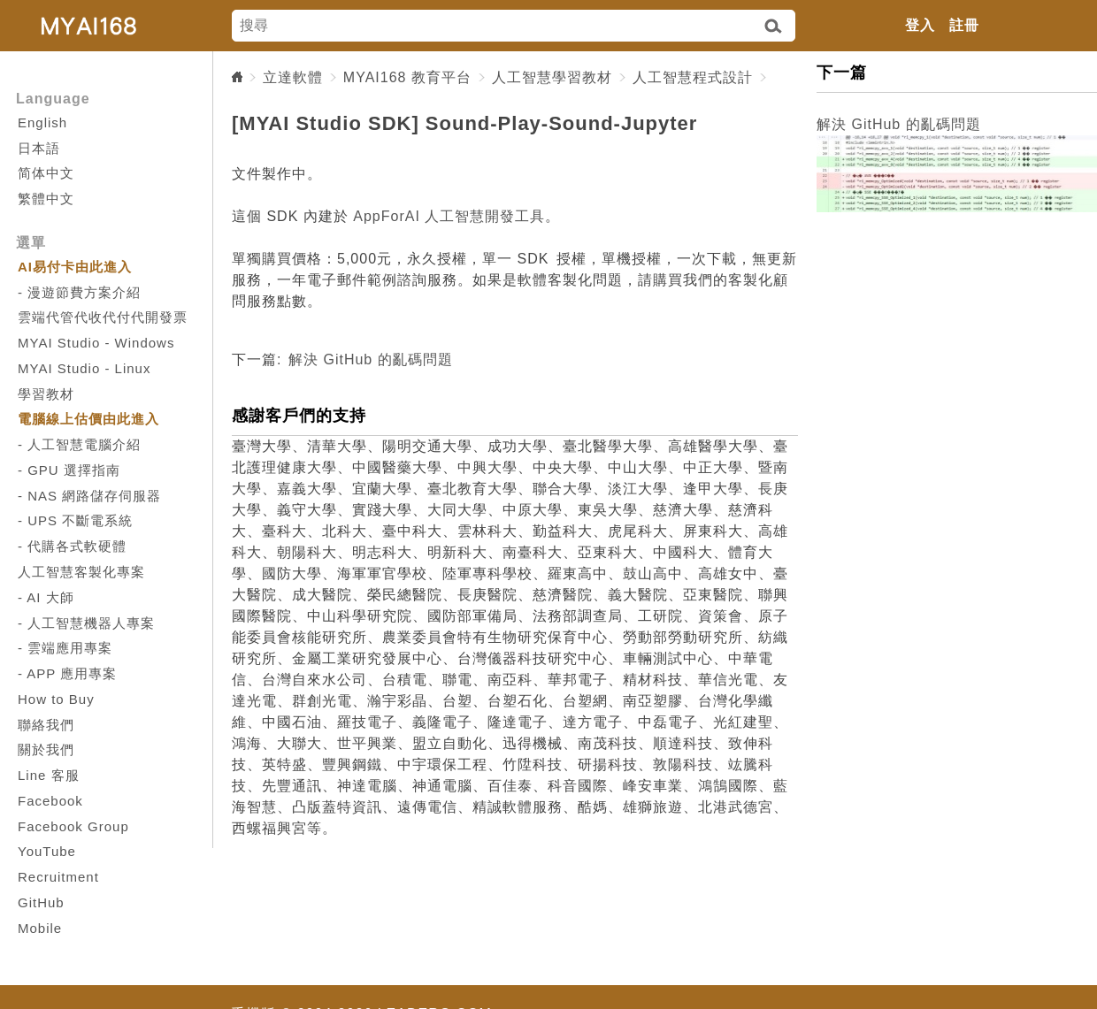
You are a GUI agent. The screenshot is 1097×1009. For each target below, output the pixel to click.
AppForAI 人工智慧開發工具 (449, 216)
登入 (920, 25)
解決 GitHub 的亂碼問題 (370, 359)
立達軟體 (293, 77)
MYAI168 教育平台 (407, 77)
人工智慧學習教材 (552, 77)
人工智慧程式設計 (693, 77)
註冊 (964, 25)
